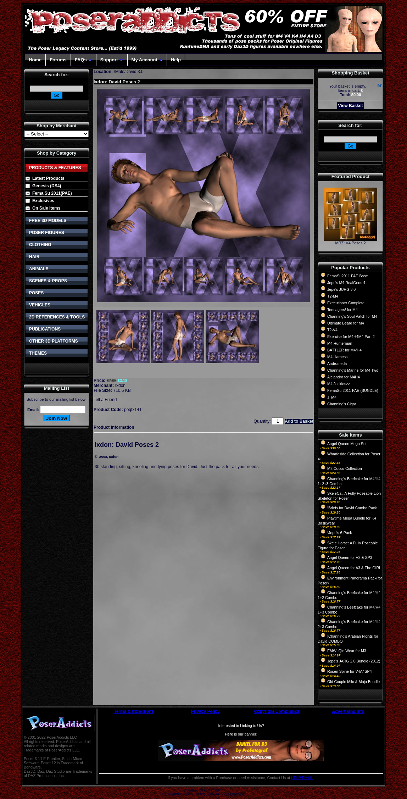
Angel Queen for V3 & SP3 (349, 557)
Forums (58, 59)
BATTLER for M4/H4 (344, 350)
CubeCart (211, 790)
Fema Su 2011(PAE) (52, 193)
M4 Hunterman (339, 343)
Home (35, 59)
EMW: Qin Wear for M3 (346, 651)
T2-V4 (332, 330)
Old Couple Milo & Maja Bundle (353, 681)
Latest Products (48, 178)
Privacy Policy (205, 711)
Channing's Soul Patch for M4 (352, 316)
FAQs (83, 59)
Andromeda (337, 363)
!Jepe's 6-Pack (339, 533)
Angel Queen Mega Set (347, 444)
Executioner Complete (345, 303)
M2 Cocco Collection (344, 468)
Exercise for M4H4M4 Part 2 (351, 336)
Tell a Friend (105, 399)
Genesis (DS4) (46, 185)
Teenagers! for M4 (342, 309)
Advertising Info (348, 711)
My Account (147, 59)
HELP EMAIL (302, 778)
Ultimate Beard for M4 (345, 323)
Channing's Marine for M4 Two (352, 370)
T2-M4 (332, 296)
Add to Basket (299, 421)
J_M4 (331, 397)
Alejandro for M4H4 (343, 377)
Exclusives (43, 200)
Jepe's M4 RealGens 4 (346, 283)
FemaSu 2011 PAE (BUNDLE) (352, 390)
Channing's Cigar (341, 404)
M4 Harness (337, 357)
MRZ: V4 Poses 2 (350, 243)
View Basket (350, 105)
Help (176, 59)
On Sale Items (46, 208)
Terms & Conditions (134, 711)
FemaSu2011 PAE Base (347, 276)
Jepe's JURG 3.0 (341, 289)
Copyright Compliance (277, 711)
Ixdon (120, 385)
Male (119, 71)
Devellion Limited (191, 794)
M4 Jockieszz (338, 384)
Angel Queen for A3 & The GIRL (354, 568)
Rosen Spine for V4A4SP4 (349, 671)
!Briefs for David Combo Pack (352, 508)
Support (111, 59)
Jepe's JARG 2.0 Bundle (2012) (353, 661)
